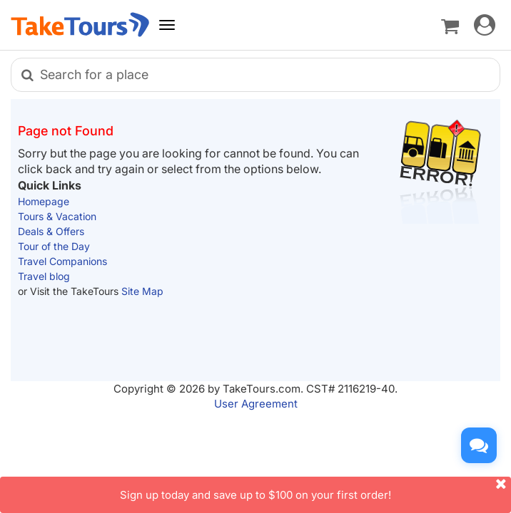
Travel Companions (62, 261)
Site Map (142, 291)
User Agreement (256, 403)
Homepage (43, 201)
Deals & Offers (51, 231)
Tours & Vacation (57, 216)
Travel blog (44, 276)
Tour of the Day (54, 246)
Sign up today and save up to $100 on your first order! (315, 489)
